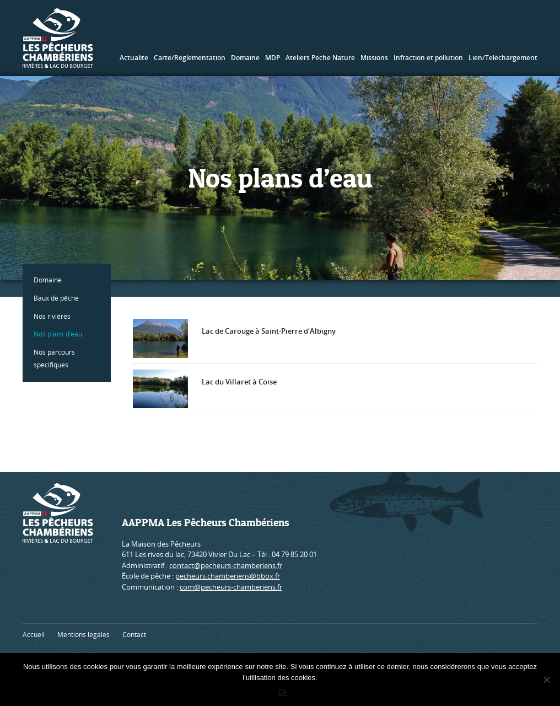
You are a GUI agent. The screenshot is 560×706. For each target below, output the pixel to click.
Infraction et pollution (428, 57)
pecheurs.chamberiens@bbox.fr (227, 576)
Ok (283, 692)
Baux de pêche (56, 298)
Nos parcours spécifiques (54, 358)
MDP (272, 57)
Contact (134, 634)
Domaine (245, 57)
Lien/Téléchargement (503, 57)
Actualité (134, 57)
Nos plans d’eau (58, 334)
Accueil (34, 634)
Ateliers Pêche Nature (320, 57)
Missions (374, 57)
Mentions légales (83, 634)
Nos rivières (52, 316)
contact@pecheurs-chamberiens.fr (225, 565)
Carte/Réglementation (189, 57)
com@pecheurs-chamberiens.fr (231, 587)
